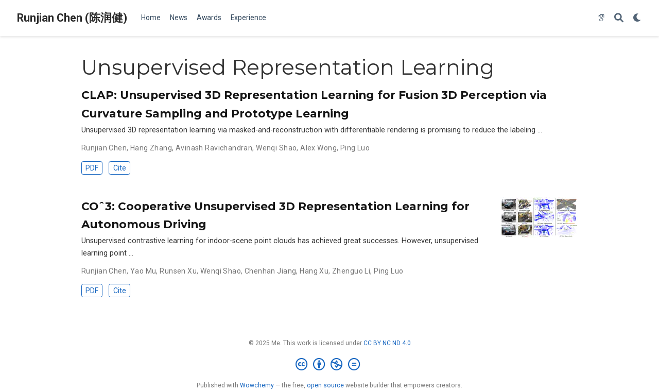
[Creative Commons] (330, 364)
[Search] (618, 18)
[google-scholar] (601, 18)
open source (325, 385)
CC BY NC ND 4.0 (387, 343)
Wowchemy (257, 385)
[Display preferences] (637, 18)
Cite (119, 168)
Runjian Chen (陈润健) (72, 17)
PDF (91, 168)
